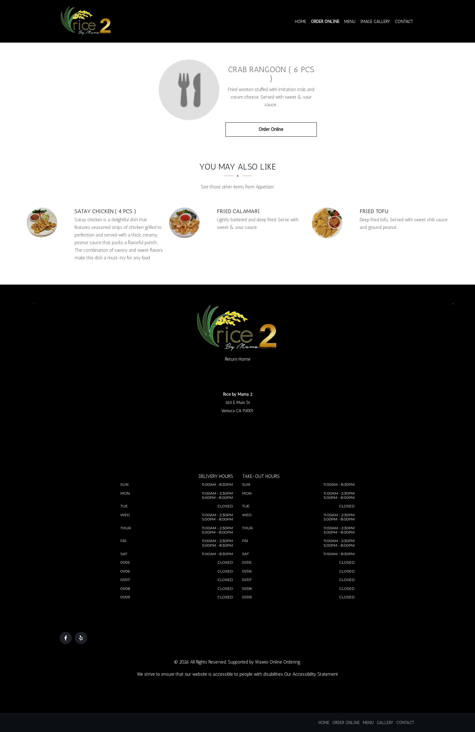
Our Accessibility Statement (311, 674)
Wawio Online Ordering (277, 662)
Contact (404, 21)
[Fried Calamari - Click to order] (186, 223)
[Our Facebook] (66, 638)
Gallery (385, 722)
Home (300, 21)
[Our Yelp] (81, 638)
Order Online (325, 21)
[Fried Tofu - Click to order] (328, 223)
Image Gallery (375, 21)
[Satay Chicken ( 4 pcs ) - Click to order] (43, 223)
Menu (350, 21)
